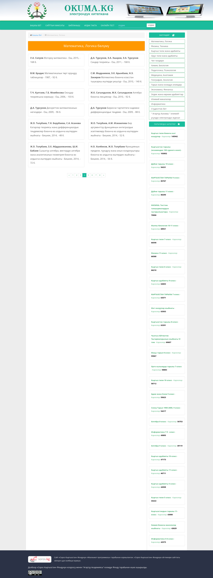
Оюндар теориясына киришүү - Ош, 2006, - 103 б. (52, 94)
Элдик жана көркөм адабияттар (167, 94)
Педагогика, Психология (163, 70)
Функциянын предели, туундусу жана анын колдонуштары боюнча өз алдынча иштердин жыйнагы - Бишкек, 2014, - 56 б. (115, 152)
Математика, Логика (161, 41)
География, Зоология (162, 79)
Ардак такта (90, 25)
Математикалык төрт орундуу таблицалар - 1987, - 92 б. (53, 75)
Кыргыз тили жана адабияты (165, 51)
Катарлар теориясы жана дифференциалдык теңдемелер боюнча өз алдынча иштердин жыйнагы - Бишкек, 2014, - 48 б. (55, 129)
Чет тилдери (157, 60)
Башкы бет (36, 25)
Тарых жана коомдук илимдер (166, 84)
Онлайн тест (107, 25)
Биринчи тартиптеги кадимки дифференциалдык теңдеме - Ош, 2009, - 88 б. (115, 110)
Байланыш (74, 25)
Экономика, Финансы (162, 89)
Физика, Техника (159, 46)
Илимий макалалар (161, 99)
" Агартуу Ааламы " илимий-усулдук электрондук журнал (165, 115)
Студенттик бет (159, 108)
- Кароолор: (164, 135)
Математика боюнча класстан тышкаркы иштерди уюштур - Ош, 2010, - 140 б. (116, 77)
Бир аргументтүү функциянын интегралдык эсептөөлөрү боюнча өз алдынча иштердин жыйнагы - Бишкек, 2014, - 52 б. (114, 129)
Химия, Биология (160, 65)
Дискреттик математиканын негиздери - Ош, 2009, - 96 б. (53, 110)
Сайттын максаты (54, 25)
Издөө (151, 25)
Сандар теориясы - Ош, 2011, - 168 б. (114, 60)
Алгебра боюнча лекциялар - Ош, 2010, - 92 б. (116, 94)
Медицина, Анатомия (162, 75)
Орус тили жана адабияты (164, 55)
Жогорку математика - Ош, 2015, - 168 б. (55, 60)
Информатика (158, 104)
